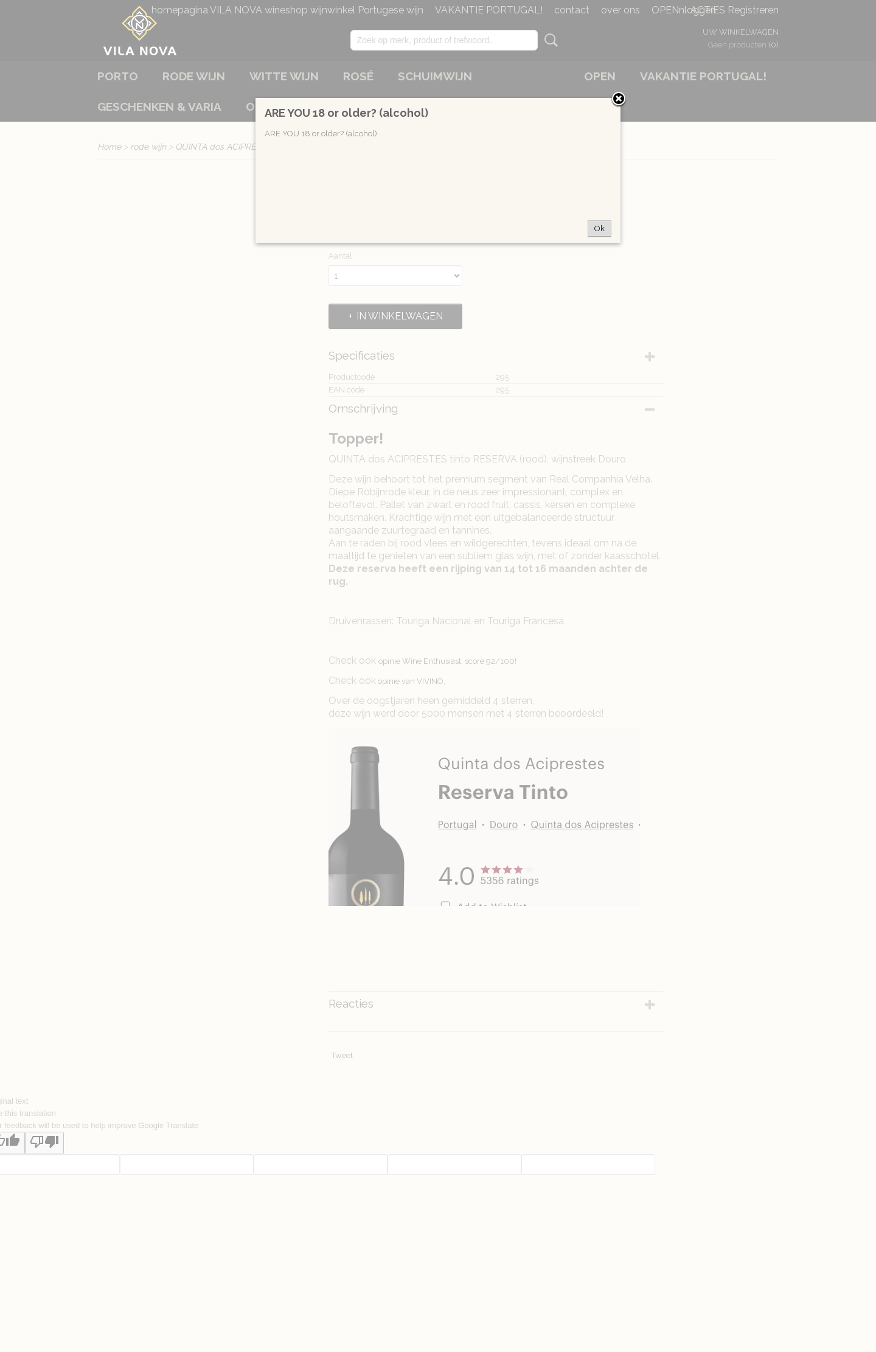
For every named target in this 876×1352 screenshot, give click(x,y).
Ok (599, 228)
